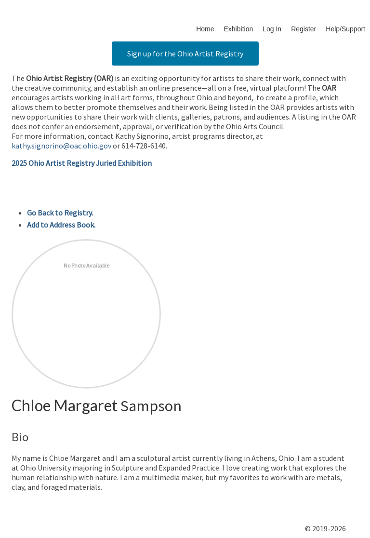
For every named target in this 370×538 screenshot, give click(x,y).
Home (205, 29)
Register (303, 29)
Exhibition (238, 29)
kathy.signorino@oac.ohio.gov (61, 145)
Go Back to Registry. (60, 212)
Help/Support (345, 29)
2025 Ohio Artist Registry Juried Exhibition (82, 163)
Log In (272, 29)
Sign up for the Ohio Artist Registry (185, 53)
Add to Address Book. (61, 224)
